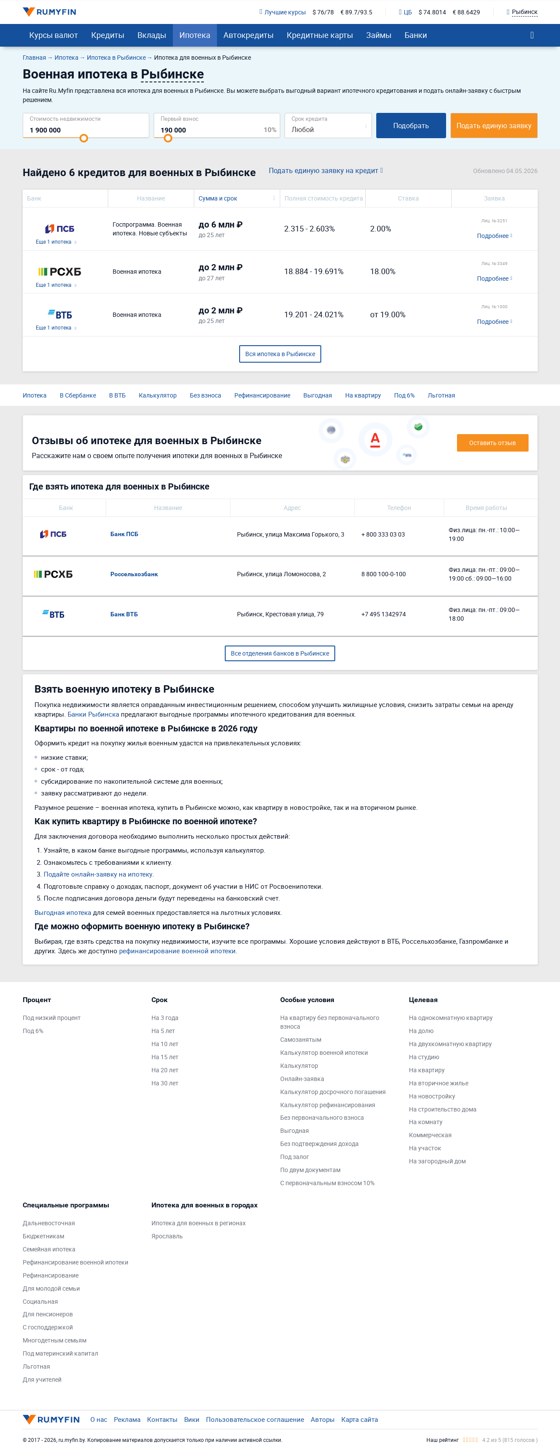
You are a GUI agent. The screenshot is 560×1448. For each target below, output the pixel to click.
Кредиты (107, 35)
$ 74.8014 (432, 12)
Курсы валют (53, 35)
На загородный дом (437, 1161)
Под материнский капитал (60, 1353)
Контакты (162, 1419)
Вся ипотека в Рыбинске (280, 354)
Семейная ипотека (49, 1249)
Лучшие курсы (283, 12)
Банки (416, 35)
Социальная (40, 1301)
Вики (191, 1419)
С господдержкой (48, 1327)
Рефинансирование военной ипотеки (75, 1262)
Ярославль (167, 1236)
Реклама (127, 1419)
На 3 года (165, 1017)
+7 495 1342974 (383, 614)
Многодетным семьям (54, 1340)
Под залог (294, 1156)
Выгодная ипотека (62, 912)
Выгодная (317, 395)
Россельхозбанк (134, 574)
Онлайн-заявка (302, 1078)
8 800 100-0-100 (383, 574)
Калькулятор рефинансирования (327, 1105)
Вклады (151, 35)
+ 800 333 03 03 (383, 534)
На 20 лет (165, 1070)
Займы (379, 35)
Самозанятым (300, 1039)
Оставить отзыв (492, 442)
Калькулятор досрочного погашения (333, 1092)
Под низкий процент (52, 1017)
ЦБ (405, 12)
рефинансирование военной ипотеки (177, 950)
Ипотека (194, 35)
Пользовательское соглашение (255, 1419)
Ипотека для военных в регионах (198, 1223)
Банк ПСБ (124, 533)
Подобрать (411, 125)
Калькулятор (158, 395)
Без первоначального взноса (322, 1117)
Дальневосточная (49, 1223)
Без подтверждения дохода (319, 1143)
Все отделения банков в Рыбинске (280, 653)
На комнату (426, 1122)
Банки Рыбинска (93, 714)
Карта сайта (359, 1419)
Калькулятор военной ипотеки (324, 1052)
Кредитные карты (320, 35)
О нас (98, 1419)
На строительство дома (443, 1109)
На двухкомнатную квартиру (450, 1044)
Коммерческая (430, 1135)
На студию (424, 1057)
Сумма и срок (218, 198)
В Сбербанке (78, 395)
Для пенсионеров (48, 1314)
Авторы (323, 1419)
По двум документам (310, 1170)
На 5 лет (163, 1031)
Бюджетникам (43, 1236)
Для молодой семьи (51, 1288)
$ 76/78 (323, 12)
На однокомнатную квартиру (451, 1017)
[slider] (83, 138)
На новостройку (432, 1096)
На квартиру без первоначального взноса (329, 1021)
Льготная (441, 395)
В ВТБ (117, 395)
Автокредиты (248, 35)
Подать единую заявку (494, 125)
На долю (421, 1031)
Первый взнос (180, 118)
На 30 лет (165, 1083)
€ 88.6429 (466, 12)
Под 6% (404, 395)
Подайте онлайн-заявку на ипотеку (98, 874)
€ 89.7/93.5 (356, 12)
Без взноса (205, 395)
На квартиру (363, 395)
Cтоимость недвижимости (65, 118)
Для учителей (42, 1379)
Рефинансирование (262, 395)
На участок (425, 1148)
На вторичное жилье (438, 1083)
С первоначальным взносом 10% (327, 1183)
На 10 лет (165, 1044)
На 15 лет (165, 1057)
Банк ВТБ (124, 614)
